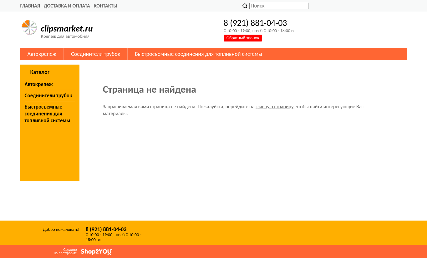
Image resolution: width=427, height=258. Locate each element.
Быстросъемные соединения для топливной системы (198, 54)
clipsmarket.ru (67, 28)
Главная (30, 6)
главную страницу (274, 107)
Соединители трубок (95, 54)
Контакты (106, 6)
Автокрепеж (42, 54)
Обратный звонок (242, 38)
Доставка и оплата (67, 6)
